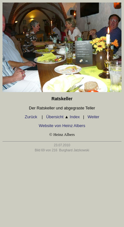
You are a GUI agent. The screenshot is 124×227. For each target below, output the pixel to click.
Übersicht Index (63, 116)
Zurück (31, 116)
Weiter (93, 116)
